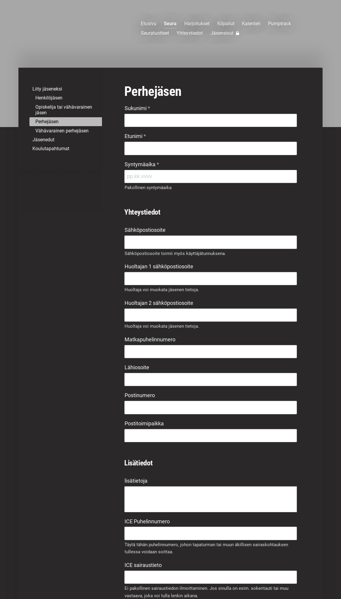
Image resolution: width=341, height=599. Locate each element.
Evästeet (248, 582)
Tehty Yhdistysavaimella (279, 582)
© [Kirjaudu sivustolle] (45, 582)
